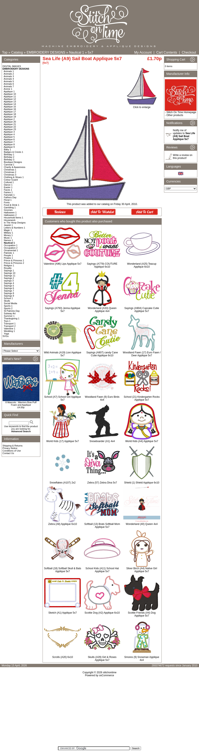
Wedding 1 (9, 331)
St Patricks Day (12, 311)
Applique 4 (9, 134)
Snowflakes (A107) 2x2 (62, 482)
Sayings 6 (9, 288)
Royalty (8, 268)
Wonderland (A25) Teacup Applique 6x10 (141, 265)
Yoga (6, 333)
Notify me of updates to (184, 135)
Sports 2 (8, 308)
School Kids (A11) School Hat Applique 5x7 (102, 570)
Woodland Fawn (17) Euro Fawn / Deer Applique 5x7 (142, 354)
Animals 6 (9, 84)
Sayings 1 (9, 270)
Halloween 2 (10, 215)
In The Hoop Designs (15, 222)
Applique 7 (9, 142)
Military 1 (8, 232)
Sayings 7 (9, 290)
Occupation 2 (10, 248)
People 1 (8, 255)
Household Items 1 (13, 217)
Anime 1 (8, 89)
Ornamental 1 (11, 250)
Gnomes (8, 210)
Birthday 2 (9, 157)
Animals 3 (9, 76)
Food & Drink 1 (11, 205)
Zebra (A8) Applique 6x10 (62, 524)
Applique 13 (10, 101)
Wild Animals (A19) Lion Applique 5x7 (62, 354)
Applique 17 (10, 111)
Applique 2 (9, 119)
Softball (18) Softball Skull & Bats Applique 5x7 (62, 570)
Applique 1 (9, 91)
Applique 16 (10, 109)
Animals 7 (9, 86)
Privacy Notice (10, 448)
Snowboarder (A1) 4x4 (102, 441)
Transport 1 (10, 323)
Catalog (17, 52)
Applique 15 (10, 106)
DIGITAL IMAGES (12, 66)
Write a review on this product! (182, 157)
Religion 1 (9, 265)
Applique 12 (10, 99)
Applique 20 (10, 121)
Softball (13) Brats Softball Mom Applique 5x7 (102, 525)
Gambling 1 (10, 207)
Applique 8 (9, 144)
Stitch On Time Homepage (181, 112)
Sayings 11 (9, 275)
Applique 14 (10, 104)
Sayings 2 (9, 278)
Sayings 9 (9, 295)
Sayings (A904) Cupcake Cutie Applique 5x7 (141, 310)
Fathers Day (10, 197)
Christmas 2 (10, 172)
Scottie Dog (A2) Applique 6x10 (102, 612)
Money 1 (8, 235)
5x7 (90, 52)
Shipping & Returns (13, 445)
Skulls (7, 301)
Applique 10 (10, 94)
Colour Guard (11, 179)
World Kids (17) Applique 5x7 (62, 441)
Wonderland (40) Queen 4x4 (142, 524)
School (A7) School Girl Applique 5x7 (62, 398)
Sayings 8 (9, 293)
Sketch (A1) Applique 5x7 (62, 612)
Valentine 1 (9, 328)
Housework (9, 220)
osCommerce (106, 675)
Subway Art (10, 313)
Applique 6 (9, 139)
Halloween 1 (10, 212)
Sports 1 (8, 306)
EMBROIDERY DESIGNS (46, 52)
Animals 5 (9, 81)
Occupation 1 (10, 245)
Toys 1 (7, 321)
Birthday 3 (9, 159)
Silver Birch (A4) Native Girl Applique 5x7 (141, 570)
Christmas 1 (10, 169)
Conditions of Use (12, 450)
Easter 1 (8, 187)
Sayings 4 (9, 283)
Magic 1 (8, 230)
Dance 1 (8, 185)
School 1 (8, 298)
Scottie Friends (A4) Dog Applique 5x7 (141, 614)
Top (5, 52)
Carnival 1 (9, 164)
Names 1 (8, 240)
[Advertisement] (99, 713)
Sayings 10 (9, 273)
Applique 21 (10, 124)
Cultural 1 (9, 182)
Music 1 (8, 237)
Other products (174, 115)
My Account (143, 52)
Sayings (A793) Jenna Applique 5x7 (62, 310)
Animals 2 (9, 74)
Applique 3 (9, 132)
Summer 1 (9, 316)
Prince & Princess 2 (14, 263)
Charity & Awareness (14, 167)
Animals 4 (9, 79)
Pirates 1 (8, 258)
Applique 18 (10, 114)
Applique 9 (9, 147)
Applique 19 (10, 116)
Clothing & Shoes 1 (14, 177)
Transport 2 (10, 326)
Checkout (189, 52)
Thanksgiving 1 (11, 318)
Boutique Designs (13, 162)
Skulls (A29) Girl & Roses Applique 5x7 (102, 659)
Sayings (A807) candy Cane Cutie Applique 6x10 (102, 354)
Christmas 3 (10, 174)
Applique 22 (10, 126)
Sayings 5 (9, 285)
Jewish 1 (8, 225)
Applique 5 (9, 137)
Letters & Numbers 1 (14, 227)
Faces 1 (8, 190)
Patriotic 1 (9, 253)
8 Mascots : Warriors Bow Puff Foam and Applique (20, 403)
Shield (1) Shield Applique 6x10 (141, 482)
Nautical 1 (76, 52)
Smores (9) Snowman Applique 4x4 (141, 659)
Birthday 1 (9, 154)
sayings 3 (8, 280)
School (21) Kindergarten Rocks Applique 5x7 (142, 398)
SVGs (6, 336)
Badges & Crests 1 (13, 152)
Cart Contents (166, 52)
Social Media (10, 303)
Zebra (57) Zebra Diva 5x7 (102, 482)
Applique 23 (10, 129)
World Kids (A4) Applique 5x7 (141, 441)
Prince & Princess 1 (14, 260)
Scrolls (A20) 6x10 (62, 657)
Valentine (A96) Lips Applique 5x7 (62, 263)
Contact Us (8, 453)
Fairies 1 (8, 192)
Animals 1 (9, 71)
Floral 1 (8, 200)
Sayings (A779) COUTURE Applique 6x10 (102, 265)
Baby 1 (7, 149)
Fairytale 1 (9, 195)
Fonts (7, 202)
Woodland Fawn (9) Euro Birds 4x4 (102, 398)
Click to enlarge (141, 106)
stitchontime (109, 672)
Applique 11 (10, 96)
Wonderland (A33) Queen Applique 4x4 (102, 310)
